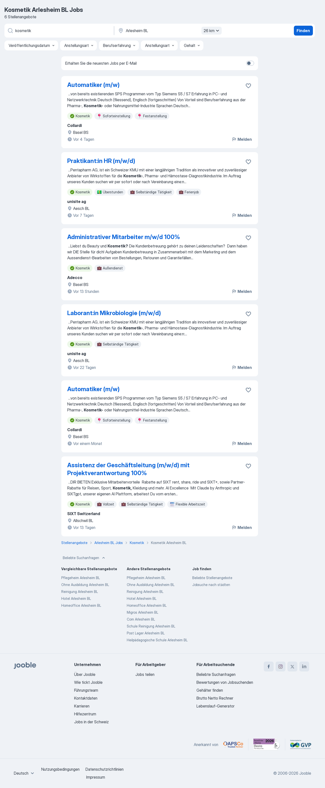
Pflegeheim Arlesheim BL (80, 578)
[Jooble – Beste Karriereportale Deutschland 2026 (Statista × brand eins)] (266, 744)
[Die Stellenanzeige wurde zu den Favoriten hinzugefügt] (248, 86)
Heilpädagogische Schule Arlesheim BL (157, 640)
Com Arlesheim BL (141, 619)
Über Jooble (84, 674)
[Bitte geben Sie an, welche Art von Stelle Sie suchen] (58, 31)
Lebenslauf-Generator (215, 706)
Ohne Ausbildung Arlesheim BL (85, 585)
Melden (242, 139)
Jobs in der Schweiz (91, 721)
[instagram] (280, 666)
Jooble (305, 773)
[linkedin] (304, 666)
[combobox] (24, 773)
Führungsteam (86, 690)
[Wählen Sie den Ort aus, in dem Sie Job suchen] (169, 31)
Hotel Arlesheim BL (76, 598)
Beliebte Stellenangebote (212, 578)
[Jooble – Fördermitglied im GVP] (300, 744)
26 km (212, 31)
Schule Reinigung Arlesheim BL (151, 626)
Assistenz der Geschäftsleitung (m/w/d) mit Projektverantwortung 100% (128, 469)
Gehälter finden (209, 690)
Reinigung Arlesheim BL (79, 591)
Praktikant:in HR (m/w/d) (101, 160)
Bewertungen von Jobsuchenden (224, 682)
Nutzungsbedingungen (60, 769)
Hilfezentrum (85, 713)
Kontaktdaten (85, 698)
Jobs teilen (144, 674)
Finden (303, 30)
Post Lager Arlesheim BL (146, 633)
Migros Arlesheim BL (142, 612)
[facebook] (269, 666)
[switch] (250, 63)
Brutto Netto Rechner (214, 698)
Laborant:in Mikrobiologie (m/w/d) (114, 313)
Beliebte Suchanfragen (84, 557)
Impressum (95, 777)
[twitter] (292, 666)
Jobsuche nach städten (211, 585)
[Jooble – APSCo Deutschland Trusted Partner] (233, 744)
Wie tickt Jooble (88, 682)
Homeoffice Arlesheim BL (81, 605)
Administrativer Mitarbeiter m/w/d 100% (123, 237)
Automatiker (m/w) (93, 84)
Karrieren (81, 706)
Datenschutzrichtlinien (105, 769)
